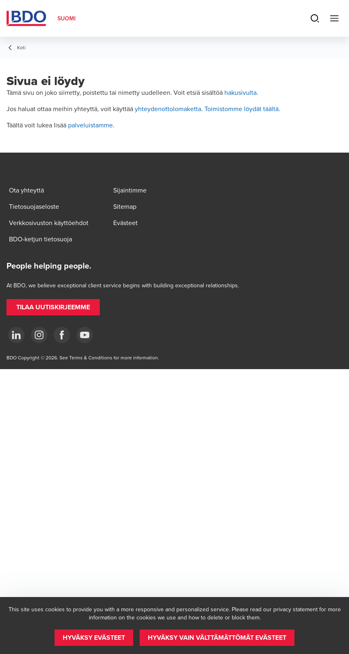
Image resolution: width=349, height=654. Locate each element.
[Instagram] (39, 335)
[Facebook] (62, 335)
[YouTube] (84, 335)
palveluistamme (90, 124)
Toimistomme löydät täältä (241, 108)
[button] (53, 307)
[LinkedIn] (16, 335)
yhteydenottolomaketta (168, 108)
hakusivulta (240, 92)
